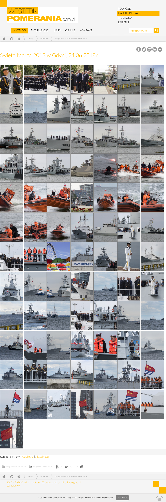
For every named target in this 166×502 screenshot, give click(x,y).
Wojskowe (44, 38)
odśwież (11, 38)
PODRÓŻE (124, 8)
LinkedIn (154, 49)
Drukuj (82, 467)
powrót (4, 38)
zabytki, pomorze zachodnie (43, 17)
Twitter (144, 49)
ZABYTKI (123, 22)
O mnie (70, 30)
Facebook (138, 49)
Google (149, 49)
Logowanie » (13, 485)
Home (19, 38)
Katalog (20, 30)
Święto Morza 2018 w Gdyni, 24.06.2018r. (71, 38)
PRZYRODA (125, 17)
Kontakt (86, 30)
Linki (57, 30)
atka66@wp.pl (73, 482)
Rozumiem (122, 498)
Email (160, 49)
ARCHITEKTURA (128, 13)
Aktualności (40, 30)
